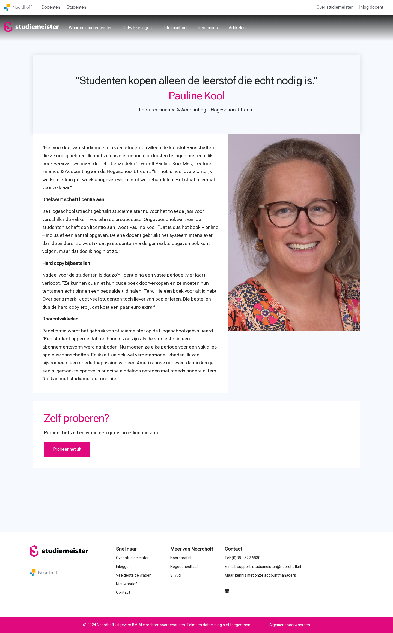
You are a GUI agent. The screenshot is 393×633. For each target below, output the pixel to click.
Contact (233, 549)
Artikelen (237, 27)
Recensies (208, 27)
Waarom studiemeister (90, 27)
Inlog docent (371, 7)
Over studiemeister (335, 7)
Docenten (50, 7)
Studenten (76, 7)
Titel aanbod (175, 27)
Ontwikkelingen (137, 27)
